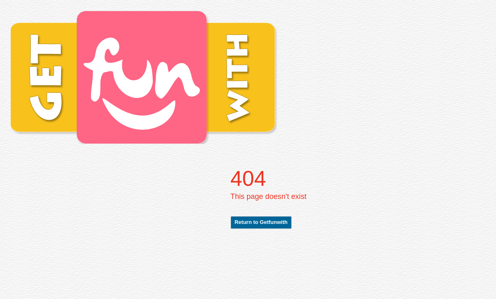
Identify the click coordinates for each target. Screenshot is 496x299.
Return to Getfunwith (261, 222)
